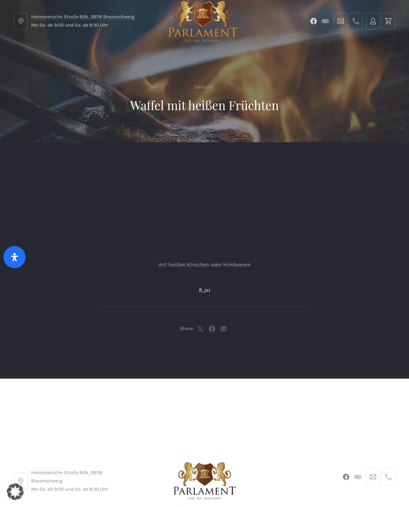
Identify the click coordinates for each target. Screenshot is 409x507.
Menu (57, 159)
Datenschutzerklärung (268, 460)
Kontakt (156, 159)
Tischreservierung (365, 159)
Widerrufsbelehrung (203, 460)
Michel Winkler (304, 482)
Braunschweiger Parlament (157, 482)
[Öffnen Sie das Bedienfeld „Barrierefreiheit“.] (14, 257)
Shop (125, 159)
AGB (121, 460)
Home (28, 159)
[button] (15, 492)
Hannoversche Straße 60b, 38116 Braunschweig (82, 17)
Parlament (91, 159)
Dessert (204, 87)
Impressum (152, 460)
